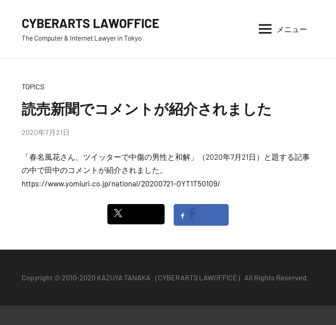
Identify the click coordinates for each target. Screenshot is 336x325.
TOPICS (33, 86)
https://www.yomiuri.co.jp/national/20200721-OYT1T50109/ (121, 183)
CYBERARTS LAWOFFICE (90, 23)
